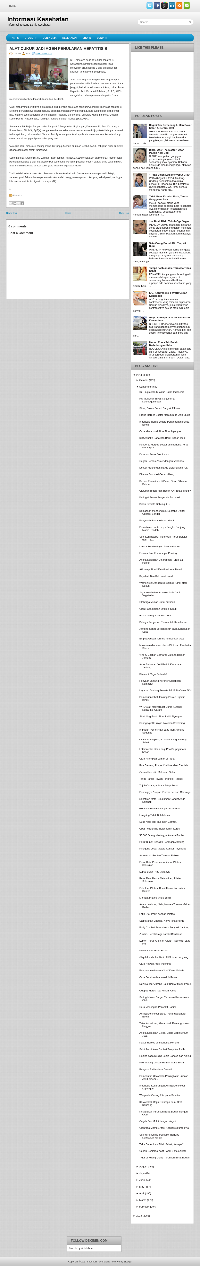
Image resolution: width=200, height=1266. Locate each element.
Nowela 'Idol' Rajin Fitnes (153, 950)
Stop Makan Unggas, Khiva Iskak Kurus (161, 920)
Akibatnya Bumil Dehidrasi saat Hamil (160, 569)
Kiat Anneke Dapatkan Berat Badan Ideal (162, 437)
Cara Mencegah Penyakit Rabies (157, 1007)
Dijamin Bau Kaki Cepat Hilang (156, 474)
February (144, 1206)
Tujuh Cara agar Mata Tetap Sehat (158, 785)
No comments (44, 53)
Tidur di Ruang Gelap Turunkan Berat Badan (164, 1157)
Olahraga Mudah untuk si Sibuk (157, 602)
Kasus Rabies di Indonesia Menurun (159, 1042)
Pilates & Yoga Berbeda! (153, 674)
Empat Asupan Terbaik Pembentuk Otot (161, 638)
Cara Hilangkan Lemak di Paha (156, 758)
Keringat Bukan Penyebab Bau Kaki (159, 497)
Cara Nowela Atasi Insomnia (155, 963)
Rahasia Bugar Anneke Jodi (155, 615)
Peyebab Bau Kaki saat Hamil (156, 576)
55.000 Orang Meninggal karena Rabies (161, 835)
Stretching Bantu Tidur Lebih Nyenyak (160, 716)
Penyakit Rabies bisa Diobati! (155, 1069)
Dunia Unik (49, 38)
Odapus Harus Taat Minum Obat (157, 990)
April (141, 1193)
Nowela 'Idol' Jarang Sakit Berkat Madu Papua (165, 983)
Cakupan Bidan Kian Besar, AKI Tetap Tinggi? (165, 490)
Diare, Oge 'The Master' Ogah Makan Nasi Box (166, 151)
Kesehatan (69, 38)
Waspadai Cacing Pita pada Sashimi (159, 1095)
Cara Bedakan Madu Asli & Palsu (158, 977)
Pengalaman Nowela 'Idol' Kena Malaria (161, 970)
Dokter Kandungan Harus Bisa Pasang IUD (163, 467)
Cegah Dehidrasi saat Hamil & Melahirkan (162, 1150)
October (143, 380)
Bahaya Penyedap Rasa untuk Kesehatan (162, 622)
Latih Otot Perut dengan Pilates (157, 913)
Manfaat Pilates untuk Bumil (155, 897)
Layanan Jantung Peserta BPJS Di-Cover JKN (165, 690)
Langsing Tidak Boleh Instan (155, 815)
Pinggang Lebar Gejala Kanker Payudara (162, 848)
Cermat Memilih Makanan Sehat (157, 772)
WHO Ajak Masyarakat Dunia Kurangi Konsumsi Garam (160, 708)
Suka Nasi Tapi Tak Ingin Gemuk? (158, 821)
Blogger (128, 1261)
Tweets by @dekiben (81, 1248)
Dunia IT (102, 38)
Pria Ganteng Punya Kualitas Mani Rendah (163, 765)
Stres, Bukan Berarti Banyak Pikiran (159, 408)
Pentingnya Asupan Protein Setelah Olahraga (164, 792)
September (145, 386)
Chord (86, 38)
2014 (139, 375)
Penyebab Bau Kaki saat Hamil (156, 520)
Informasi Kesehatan (38, 19)
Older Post (124, 213)
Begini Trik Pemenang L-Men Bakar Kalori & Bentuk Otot (170, 126)
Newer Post (11, 213)
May (141, 1186)
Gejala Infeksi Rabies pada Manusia (159, 808)
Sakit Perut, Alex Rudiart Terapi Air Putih (162, 1049)
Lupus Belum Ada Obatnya (154, 871)
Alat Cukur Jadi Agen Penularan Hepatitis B (58, 48)
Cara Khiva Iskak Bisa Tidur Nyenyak (160, 431)
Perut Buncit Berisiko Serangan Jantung (161, 841)
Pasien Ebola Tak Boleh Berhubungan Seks (163, 344)
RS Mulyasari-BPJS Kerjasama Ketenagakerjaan (156, 400)
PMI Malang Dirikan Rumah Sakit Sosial (161, 1062)
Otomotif (31, 38)
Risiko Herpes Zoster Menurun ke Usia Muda (164, 414)
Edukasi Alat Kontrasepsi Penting (158, 553)
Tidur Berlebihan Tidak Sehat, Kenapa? (161, 1144)
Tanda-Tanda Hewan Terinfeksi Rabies (161, 778)
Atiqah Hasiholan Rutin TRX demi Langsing (163, 957)
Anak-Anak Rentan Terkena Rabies (159, 855)
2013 (139, 1215)
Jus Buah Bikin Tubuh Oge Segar (169, 221)
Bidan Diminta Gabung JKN (154, 504)
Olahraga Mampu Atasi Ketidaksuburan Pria (164, 1127)
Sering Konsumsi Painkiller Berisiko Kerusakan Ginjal (159, 1136)
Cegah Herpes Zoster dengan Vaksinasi (161, 461)
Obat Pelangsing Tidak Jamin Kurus (159, 828)
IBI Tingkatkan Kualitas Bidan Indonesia (161, 392)
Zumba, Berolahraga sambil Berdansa (160, 934)
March (142, 1200)
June (142, 1179)
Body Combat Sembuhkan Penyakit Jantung (164, 927)
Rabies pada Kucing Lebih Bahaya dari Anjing (165, 1055)
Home (12, 6)
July (141, 1173)
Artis (15, 38)
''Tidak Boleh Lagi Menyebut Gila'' (169, 174)
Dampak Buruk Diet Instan (154, 454)
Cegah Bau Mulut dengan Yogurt (157, 1121)
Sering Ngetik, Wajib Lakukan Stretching (162, 723)
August (143, 1166)
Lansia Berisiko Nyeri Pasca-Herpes (159, 546)
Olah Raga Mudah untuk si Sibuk (157, 608)
